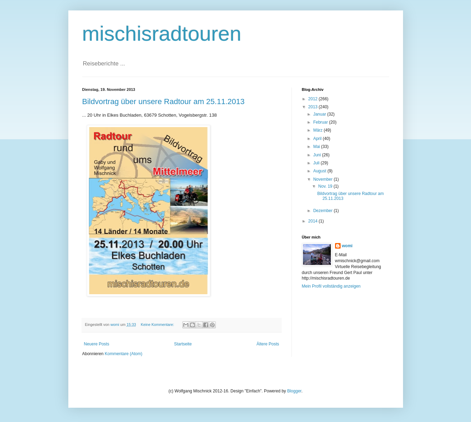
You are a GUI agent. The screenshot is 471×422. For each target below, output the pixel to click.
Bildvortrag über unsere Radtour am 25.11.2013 (163, 101)
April (317, 138)
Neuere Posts (96, 344)
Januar (320, 114)
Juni (317, 155)
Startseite (183, 344)
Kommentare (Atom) (123, 353)
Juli (316, 163)
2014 (313, 221)
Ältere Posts (268, 344)
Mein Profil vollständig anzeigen (331, 286)
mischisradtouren (162, 33)
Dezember (323, 210)
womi (347, 245)
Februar (321, 122)
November (323, 179)
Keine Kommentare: (158, 324)
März (318, 130)
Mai (317, 146)
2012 (313, 98)
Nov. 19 (326, 186)
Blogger (294, 391)
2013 (313, 106)
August (320, 171)
